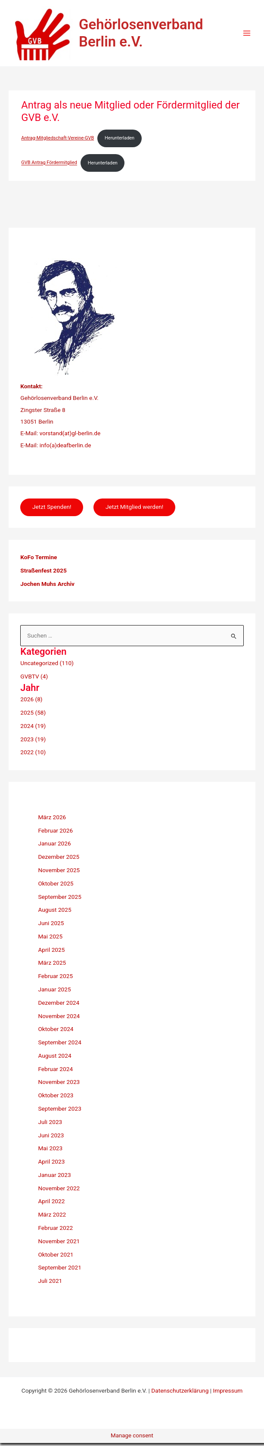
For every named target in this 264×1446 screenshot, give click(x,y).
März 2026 (52, 820)
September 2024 (59, 1045)
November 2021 (59, 1244)
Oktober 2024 (55, 1031)
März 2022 (52, 1217)
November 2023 (59, 1084)
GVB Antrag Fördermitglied (49, 165)
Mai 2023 (50, 1151)
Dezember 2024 (58, 1005)
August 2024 (54, 1058)
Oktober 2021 (55, 1257)
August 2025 (54, 912)
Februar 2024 (55, 1071)
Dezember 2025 (58, 859)
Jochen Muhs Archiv (47, 586)
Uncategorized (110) (47, 666)
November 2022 (59, 1191)
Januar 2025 (54, 992)
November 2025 (59, 873)
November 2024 (59, 1018)
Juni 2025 (51, 926)
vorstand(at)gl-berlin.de (70, 436)
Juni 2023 (51, 1137)
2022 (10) (33, 755)
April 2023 (51, 1164)
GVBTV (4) (34, 678)
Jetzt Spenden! (51, 509)
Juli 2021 (50, 1283)
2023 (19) (33, 741)
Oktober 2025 (55, 886)
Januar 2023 (54, 1177)
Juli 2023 (50, 1124)
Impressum (227, 1393)
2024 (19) (33, 728)
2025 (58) (33, 715)
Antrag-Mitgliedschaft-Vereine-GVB (57, 140)
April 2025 (51, 952)
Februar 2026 (55, 833)
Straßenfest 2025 (43, 573)
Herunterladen (119, 140)
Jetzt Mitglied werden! (135, 509)
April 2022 (51, 1204)
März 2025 (52, 965)
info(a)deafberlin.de (64, 447)
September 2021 (59, 1270)
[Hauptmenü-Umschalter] (247, 34)
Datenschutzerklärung (179, 1393)
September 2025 (59, 899)
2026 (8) (31, 702)
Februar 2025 (55, 978)
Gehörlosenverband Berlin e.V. (147, 34)
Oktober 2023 (55, 1098)
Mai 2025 (50, 939)
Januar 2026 (54, 846)
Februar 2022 (55, 1230)
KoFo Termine (38, 560)
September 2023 (59, 1111)
